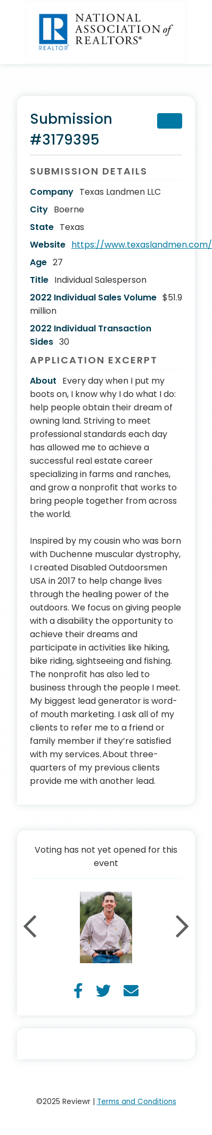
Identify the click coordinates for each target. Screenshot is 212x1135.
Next (182, 927)
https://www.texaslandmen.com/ (141, 245)
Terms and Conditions (136, 1102)
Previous (29, 927)
